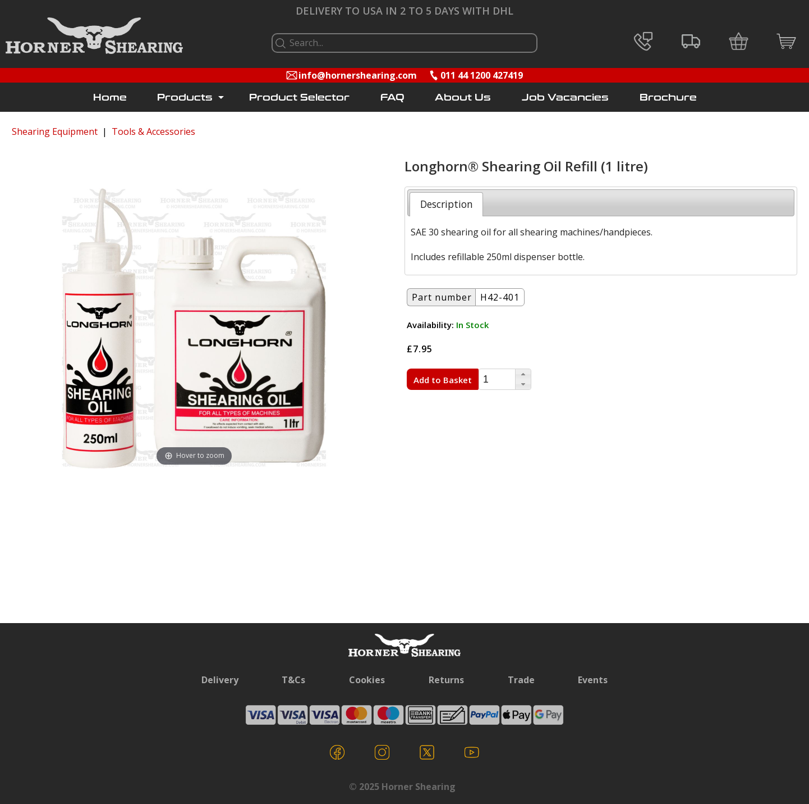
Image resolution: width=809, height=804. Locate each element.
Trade (521, 680)
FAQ (392, 97)
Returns (446, 680)
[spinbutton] (497, 379)
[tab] (446, 204)
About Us (463, 97)
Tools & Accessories (153, 131)
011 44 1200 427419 (481, 75)
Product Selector (299, 97)
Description (446, 204)
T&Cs (293, 680)
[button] (523, 374)
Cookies (367, 680)
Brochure (668, 97)
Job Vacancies (565, 97)
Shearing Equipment (55, 131)
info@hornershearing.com (357, 75)
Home (110, 97)
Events (593, 680)
